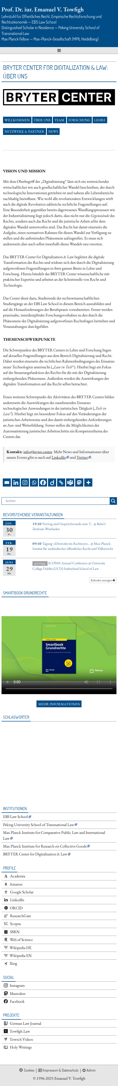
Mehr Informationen (59, 704)
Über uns (42, 120)
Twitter (82, 457)
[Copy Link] (61, 482)
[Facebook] (43, 482)
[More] (88, 482)
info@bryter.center (37, 451)
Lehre (99, 120)
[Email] (7, 482)
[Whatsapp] (34, 482)
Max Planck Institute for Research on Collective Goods (45, 846)
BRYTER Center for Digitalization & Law (35, 854)
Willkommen (17, 120)
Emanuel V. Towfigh (69, 1078)
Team (59, 120)
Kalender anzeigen (103, 580)
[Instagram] (25, 482)
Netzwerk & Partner (24, 131)
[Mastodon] (79, 482)
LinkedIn (59, 457)
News (53, 131)
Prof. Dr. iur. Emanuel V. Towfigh (43, 9)
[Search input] (57, 501)
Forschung (79, 120)
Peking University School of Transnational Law (38, 824)
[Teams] (70, 482)
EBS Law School (15, 816)
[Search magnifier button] (113, 501)
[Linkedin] (16, 482)
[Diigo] (52, 482)
